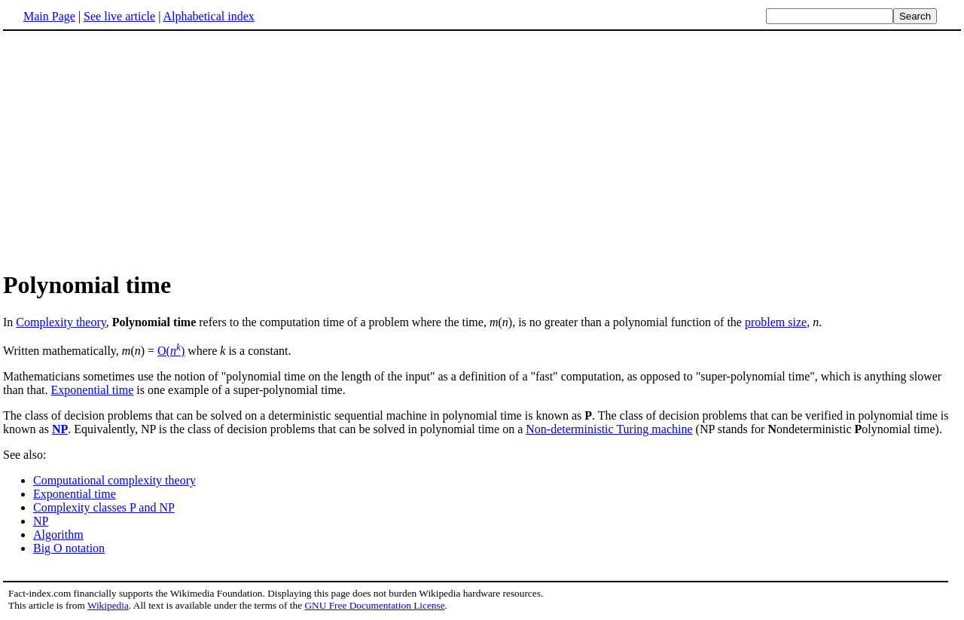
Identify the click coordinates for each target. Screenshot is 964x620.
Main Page (49, 16)
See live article (119, 16)
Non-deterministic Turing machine (609, 429)
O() (171, 350)
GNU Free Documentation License (374, 605)
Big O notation (69, 548)
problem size (776, 322)
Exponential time (92, 389)
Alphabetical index (208, 16)
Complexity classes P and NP (104, 507)
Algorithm (58, 534)
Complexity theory (60, 322)
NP (60, 429)
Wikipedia (108, 605)
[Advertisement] (129, 149)
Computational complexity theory (114, 480)
